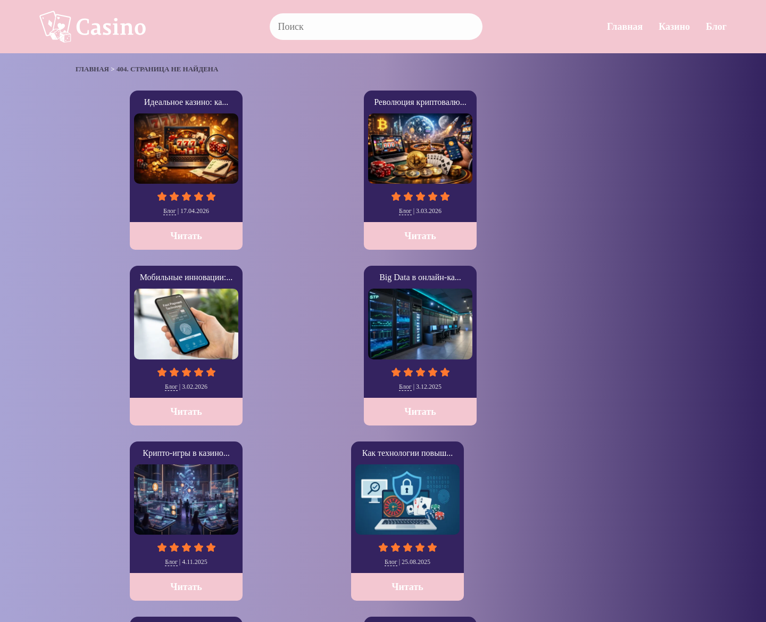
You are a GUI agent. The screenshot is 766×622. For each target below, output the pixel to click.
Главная (625, 26)
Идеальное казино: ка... (132, 102)
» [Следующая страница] (90, 492)
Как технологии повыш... (132, 277)
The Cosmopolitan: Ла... (508, 277)
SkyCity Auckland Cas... (634, 277)
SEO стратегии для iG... (257, 277)
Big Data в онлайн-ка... (508, 102)
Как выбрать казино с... (383, 277)
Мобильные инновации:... (383, 102)
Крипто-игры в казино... (633, 102)
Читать (132, 236)
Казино (674, 26)
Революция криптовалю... (257, 102)
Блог (716, 26)
